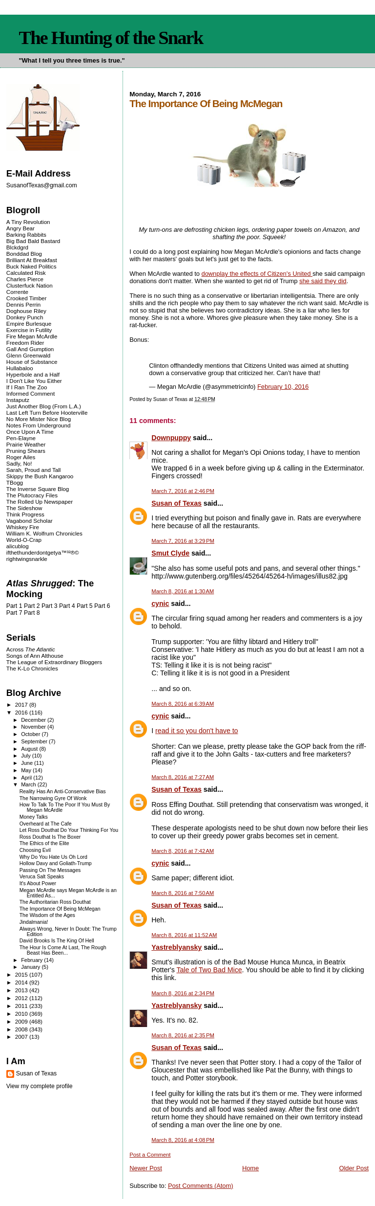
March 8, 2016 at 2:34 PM (182, 993)
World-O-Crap (24, 539)
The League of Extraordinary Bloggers (54, 662)
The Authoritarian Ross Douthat (55, 902)
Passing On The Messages (50, 870)
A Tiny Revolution (28, 222)
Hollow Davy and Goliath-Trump (56, 863)
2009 (22, 1021)
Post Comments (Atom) (200, 1185)
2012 (22, 998)
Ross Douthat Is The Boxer (50, 837)
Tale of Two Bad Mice (209, 970)
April (27, 778)
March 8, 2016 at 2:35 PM (182, 1035)
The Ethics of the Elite (44, 843)
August (30, 749)
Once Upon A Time (30, 431)
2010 (22, 1013)
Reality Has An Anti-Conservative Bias (63, 791)
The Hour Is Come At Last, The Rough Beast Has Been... (63, 950)
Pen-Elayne (21, 438)
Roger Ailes (20, 457)
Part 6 (102, 606)
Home (250, 1168)
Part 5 (85, 606)
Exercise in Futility (29, 330)
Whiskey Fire (22, 527)
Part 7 (14, 612)
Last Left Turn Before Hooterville (47, 412)
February (32, 960)
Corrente (17, 292)
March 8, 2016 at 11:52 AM (184, 935)
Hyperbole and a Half (33, 374)
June (27, 763)
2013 (22, 990)
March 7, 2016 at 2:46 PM (182, 491)
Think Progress (25, 514)
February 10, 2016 (283, 386)
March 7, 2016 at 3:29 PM (182, 541)
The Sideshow (24, 508)
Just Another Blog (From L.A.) (43, 406)
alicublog (17, 546)
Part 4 (67, 606)
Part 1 (14, 606)
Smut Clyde (170, 553)
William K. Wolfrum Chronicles (44, 533)
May (27, 770)
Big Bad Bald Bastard (33, 241)
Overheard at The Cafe (46, 823)
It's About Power (38, 883)
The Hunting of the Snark (111, 37)
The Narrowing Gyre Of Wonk (53, 798)
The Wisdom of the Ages (47, 915)
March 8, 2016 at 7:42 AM (182, 851)
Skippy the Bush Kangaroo (39, 476)
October (31, 734)
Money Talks (34, 817)
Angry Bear (20, 228)
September (35, 741)
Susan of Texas (176, 503)
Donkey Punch (24, 317)
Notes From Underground (38, 425)
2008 (22, 1029)
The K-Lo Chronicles (32, 668)
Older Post (354, 1168)
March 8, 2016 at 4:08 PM (182, 1140)
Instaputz (17, 400)
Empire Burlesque (28, 323)
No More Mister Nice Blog (38, 419)
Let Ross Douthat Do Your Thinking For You (69, 830)
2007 (22, 1036)
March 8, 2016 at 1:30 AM (182, 591)
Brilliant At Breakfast (31, 260)
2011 (22, 1006)
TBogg (14, 482)
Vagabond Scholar (29, 520)
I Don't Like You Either (34, 381)
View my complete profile (39, 1086)
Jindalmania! (34, 922)
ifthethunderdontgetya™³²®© (42, 552)
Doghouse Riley (26, 311)
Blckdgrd (17, 247)
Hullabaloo (19, 368)
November (34, 727)
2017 (22, 704)
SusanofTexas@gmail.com (41, 185)
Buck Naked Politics (31, 266)
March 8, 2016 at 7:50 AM (182, 893)
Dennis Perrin (23, 304)
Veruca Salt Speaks (42, 876)
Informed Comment (30, 393)
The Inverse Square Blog (37, 489)
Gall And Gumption (30, 349)
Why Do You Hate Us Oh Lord (53, 857)
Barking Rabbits (26, 234)
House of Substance (32, 361)
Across (30, 649)
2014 (22, 982)
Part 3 (50, 606)
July (26, 756)
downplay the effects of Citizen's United (257, 273)
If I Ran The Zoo (26, 387)
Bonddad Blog (24, 253)
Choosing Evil (35, 850)
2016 (22, 712)
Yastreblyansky (176, 947)
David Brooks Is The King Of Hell (57, 940)
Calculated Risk (26, 272)
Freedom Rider (25, 342)
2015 (22, 974)
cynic (160, 603)
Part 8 (32, 612)
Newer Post (145, 1168)
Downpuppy (171, 438)
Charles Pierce (24, 279)
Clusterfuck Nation (29, 285)
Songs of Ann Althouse (34, 655)
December (34, 720)
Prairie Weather (25, 444)
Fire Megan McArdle (32, 336)
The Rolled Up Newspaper (39, 501)
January (31, 967)
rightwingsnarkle (26, 559)
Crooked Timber (26, 298)
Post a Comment (149, 1155)
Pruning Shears (25, 450)
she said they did (323, 281)
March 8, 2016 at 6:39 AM (182, 704)
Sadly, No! (19, 463)
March (29, 784)
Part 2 (32, 606)
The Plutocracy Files (32, 495)
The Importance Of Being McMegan (60, 909)
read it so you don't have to (196, 731)
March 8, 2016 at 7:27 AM (182, 777)
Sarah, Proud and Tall (33, 470)
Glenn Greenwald (28, 355)
